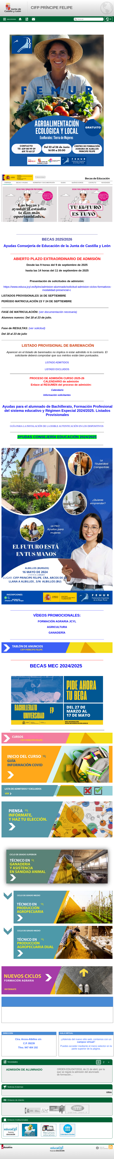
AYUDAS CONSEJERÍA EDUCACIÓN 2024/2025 (56, 437)
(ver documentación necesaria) (58, 311)
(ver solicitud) (37, 328)
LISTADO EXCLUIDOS (57, 369)
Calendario (57, 390)
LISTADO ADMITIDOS (57, 362)
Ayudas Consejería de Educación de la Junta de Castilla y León (57, 246)
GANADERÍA (57, 632)
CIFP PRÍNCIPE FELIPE (51, 7)
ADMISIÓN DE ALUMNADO (24, 1069)
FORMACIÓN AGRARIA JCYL (57, 621)
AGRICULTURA (57, 627)
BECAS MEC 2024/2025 (56, 665)
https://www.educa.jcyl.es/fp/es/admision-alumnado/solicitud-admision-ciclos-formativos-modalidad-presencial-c (57, 288)
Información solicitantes (57, 395)
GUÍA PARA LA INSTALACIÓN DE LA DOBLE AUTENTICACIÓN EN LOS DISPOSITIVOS (57, 426)
